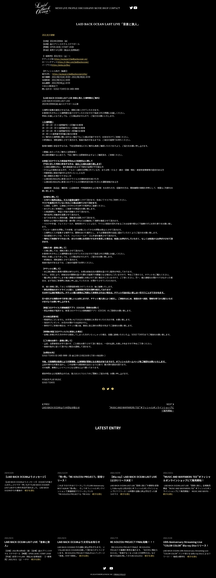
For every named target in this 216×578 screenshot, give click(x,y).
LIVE (71, 8)
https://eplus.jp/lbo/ (61, 65)
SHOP (128, 8)
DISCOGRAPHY (100, 8)
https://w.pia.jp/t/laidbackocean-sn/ (70, 59)
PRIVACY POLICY (120, 574)
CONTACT (141, 8)
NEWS (61, 8)
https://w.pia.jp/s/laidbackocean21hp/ (69, 74)
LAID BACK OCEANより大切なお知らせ (61, 407)
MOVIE (117, 8)
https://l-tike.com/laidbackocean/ (73, 62)
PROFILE (83, 8)
